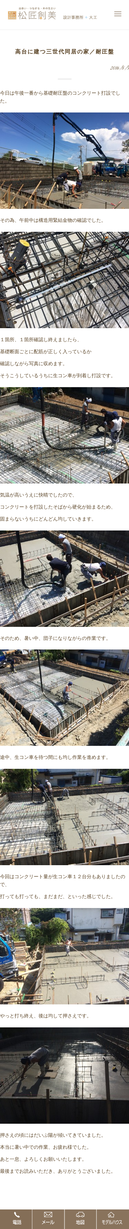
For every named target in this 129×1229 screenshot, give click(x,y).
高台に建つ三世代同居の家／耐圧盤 (64, 51)
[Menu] (117, 13)
